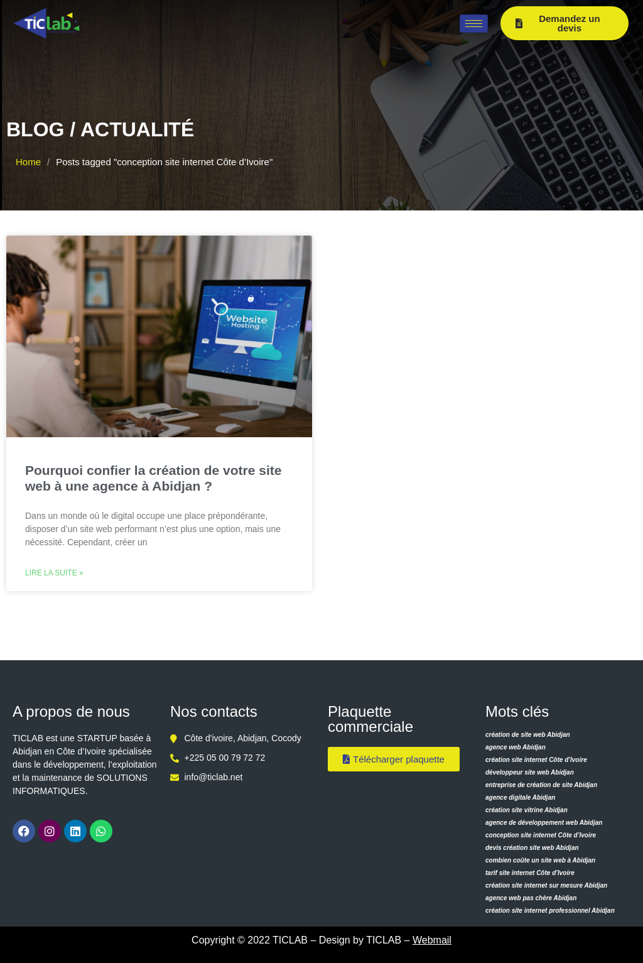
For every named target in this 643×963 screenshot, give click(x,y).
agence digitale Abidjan (520, 797)
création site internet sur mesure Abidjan (546, 885)
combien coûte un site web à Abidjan (540, 860)
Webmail (432, 940)
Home (28, 161)
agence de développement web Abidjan (543, 822)
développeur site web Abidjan (529, 772)
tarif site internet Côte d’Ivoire (530, 872)
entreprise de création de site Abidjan (541, 784)
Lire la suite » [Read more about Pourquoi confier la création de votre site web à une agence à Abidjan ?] (54, 573)
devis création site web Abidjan (532, 847)
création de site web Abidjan (527, 734)
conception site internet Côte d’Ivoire (540, 835)
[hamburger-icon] (474, 23)
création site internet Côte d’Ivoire (536, 759)
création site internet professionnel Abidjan (550, 910)
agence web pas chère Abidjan (530, 898)
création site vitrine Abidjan (526, 810)
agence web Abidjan (515, 747)
